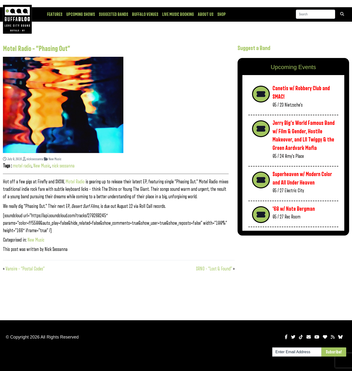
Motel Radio (75, 181)
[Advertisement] (293, 277)
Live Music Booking (178, 14)
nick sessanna (63, 165)
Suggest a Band (254, 48)
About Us (205, 14)
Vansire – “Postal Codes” (25, 268)
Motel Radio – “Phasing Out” (36, 48)
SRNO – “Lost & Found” (214, 268)
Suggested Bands (113, 14)
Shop (221, 14)
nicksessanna (33, 159)
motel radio (22, 165)
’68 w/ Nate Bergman (293, 209)
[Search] (315, 14)
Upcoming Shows (80, 14)
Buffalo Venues (145, 14)
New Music (52, 159)
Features (54, 14)
